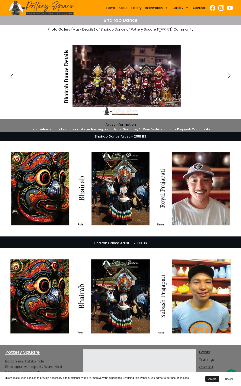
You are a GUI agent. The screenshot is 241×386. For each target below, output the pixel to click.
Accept (212, 379)
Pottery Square (22, 353)
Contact (199, 8)
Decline (229, 379)
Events (204, 352)
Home (110, 8)
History (136, 8)
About (123, 8)
